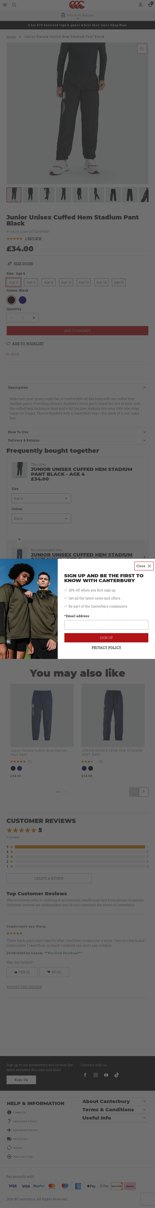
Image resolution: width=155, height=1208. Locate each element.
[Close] (144, 566)
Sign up (106, 638)
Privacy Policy (106, 647)
